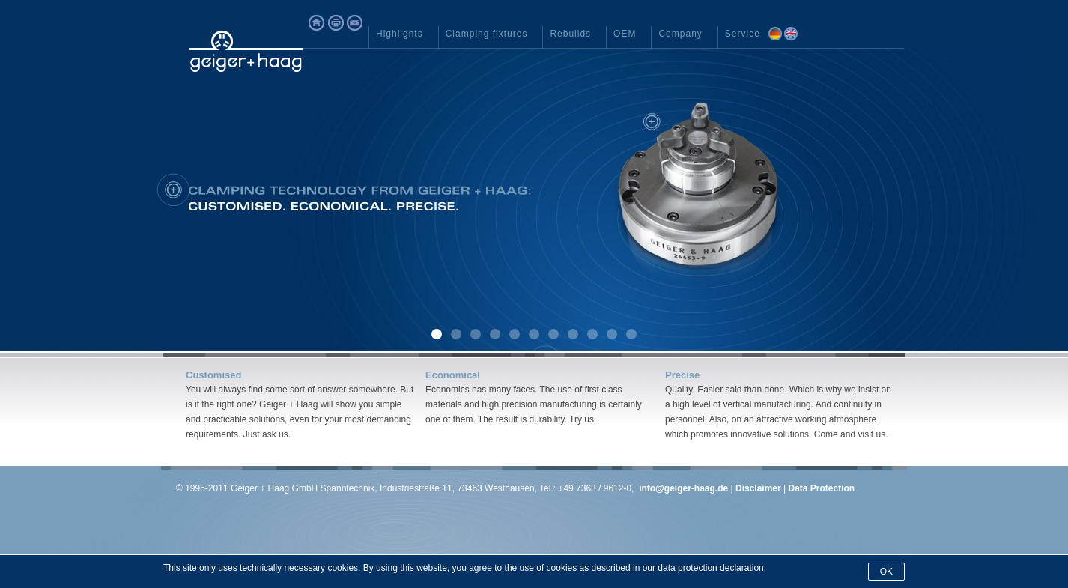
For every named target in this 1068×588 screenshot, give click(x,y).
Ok (886, 571)
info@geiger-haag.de (683, 488)
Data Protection (821, 488)
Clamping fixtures (487, 33)
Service (742, 33)
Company (680, 33)
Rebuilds (570, 33)
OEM (624, 33)
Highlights (399, 33)
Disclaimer (758, 488)
